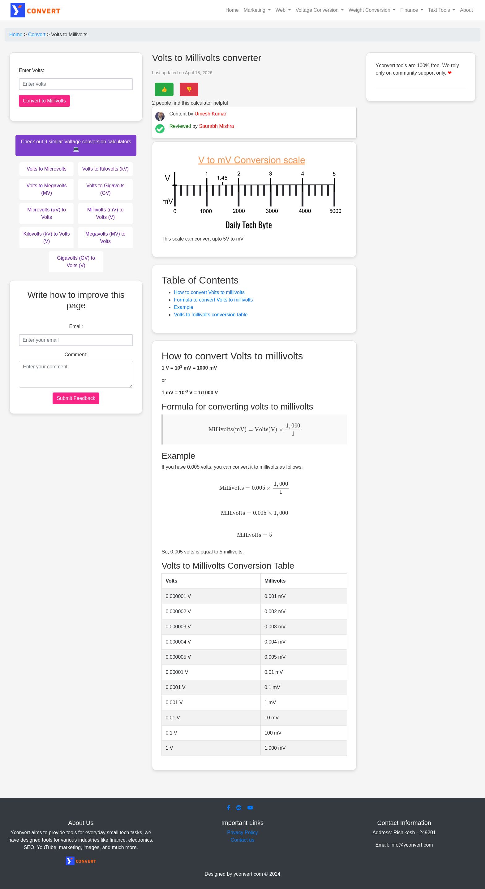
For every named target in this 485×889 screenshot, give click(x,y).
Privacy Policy (242, 832)
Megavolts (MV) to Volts (105, 237)
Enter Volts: (31, 70)
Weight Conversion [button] (370, 10)
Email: (76, 326)
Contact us (242, 840)
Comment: (76, 354)
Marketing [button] (255, 10)
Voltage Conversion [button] (318, 10)
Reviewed (180, 126)
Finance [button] (409, 10)
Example (183, 307)
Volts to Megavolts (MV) (47, 189)
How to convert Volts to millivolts (209, 292)
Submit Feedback (76, 398)
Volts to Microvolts (47, 168)
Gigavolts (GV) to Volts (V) (76, 261)
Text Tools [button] (439, 10)
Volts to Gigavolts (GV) (105, 189)
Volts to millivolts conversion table (210, 314)
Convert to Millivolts (44, 100)
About (466, 10)
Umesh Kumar (210, 113)
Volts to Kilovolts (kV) (105, 168)
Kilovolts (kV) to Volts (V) (46, 237)
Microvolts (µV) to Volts (46, 213)
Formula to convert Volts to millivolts (213, 299)
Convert (36, 34)
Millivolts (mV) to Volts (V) (105, 213)
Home (232, 10)
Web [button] (281, 10)
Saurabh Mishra (216, 126)
